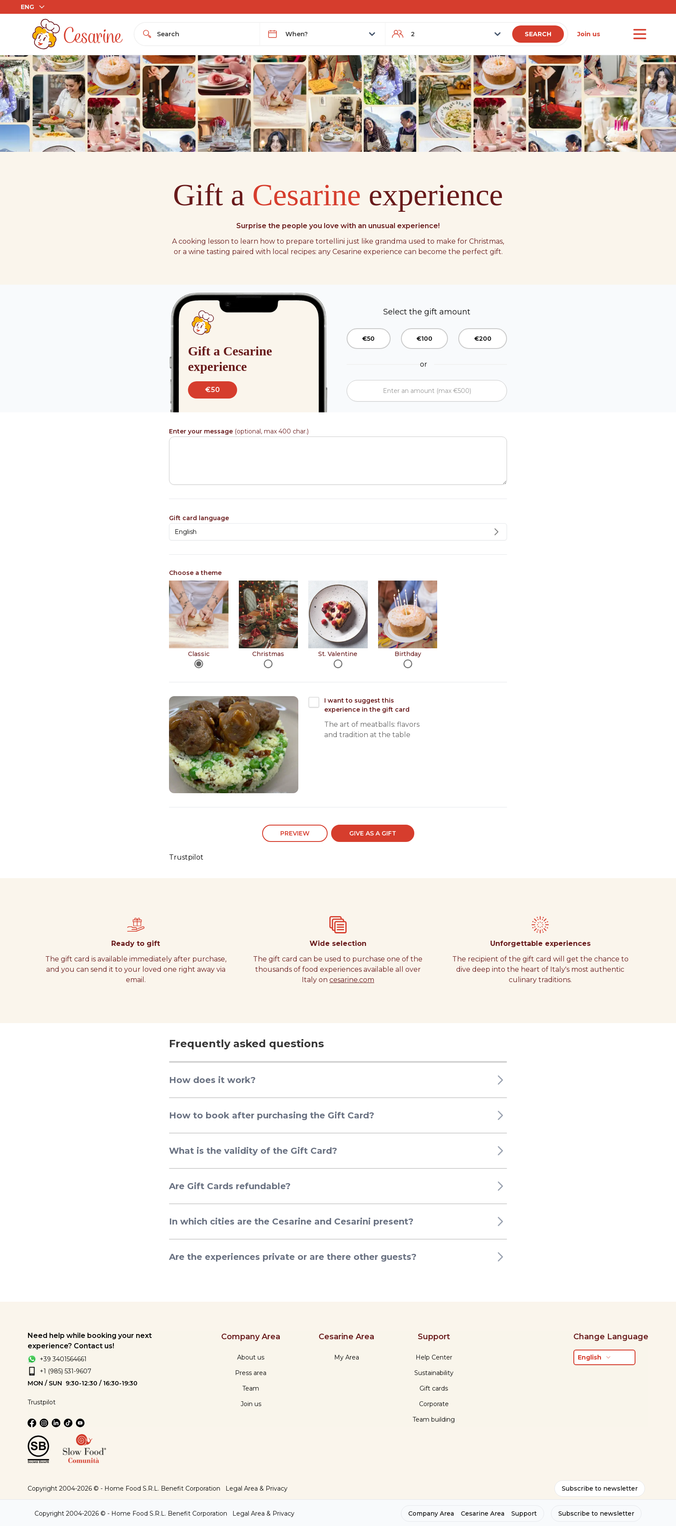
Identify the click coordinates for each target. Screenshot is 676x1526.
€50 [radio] (368, 338)
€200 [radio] (482, 338)
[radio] (198, 663)
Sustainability (434, 1373)
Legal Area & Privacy (256, 1488)
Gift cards (433, 1388)
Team (250, 1388)
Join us (588, 34)
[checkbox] (314, 702)
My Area (346, 1357)
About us (250, 1357)
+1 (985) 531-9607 (65, 1371)
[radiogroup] (338, 624)
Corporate (434, 1404)
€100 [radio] (424, 338)
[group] (427, 338)
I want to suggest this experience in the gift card (367, 705)
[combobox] (205, 34)
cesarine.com (351, 980)
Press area (250, 1373)
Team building (434, 1419)
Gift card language (199, 518)
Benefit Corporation (190, 1488)
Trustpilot (186, 857)
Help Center (434, 1357)
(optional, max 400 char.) (239, 431)
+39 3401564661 (63, 1359)
